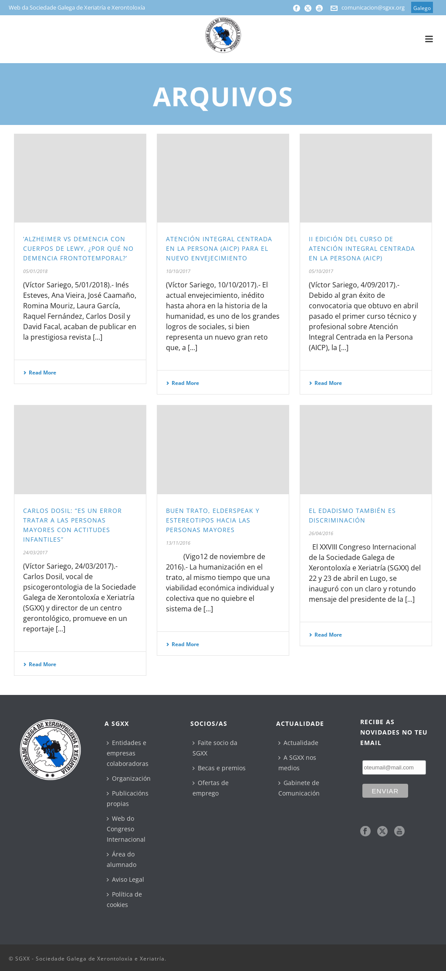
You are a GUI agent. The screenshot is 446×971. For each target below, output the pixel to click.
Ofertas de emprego (211, 788)
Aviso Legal (125, 879)
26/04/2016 (321, 533)
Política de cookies (124, 899)
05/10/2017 (321, 271)
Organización (129, 778)
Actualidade (298, 742)
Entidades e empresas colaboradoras (128, 753)
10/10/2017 (178, 271)
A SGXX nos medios (297, 762)
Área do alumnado (121, 859)
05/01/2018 (35, 271)
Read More (39, 372)
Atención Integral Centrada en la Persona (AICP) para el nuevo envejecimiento (219, 248)
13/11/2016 (178, 542)
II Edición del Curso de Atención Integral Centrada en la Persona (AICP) (362, 248)
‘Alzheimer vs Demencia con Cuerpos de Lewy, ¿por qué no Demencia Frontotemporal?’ (78, 248)
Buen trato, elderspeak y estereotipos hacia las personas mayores (213, 520)
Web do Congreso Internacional (126, 828)
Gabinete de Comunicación (299, 788)
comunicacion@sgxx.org (373, 7)
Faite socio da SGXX (215, 747)
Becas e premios (219, 768)
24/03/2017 (35, 552)
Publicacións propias (128, 798)
